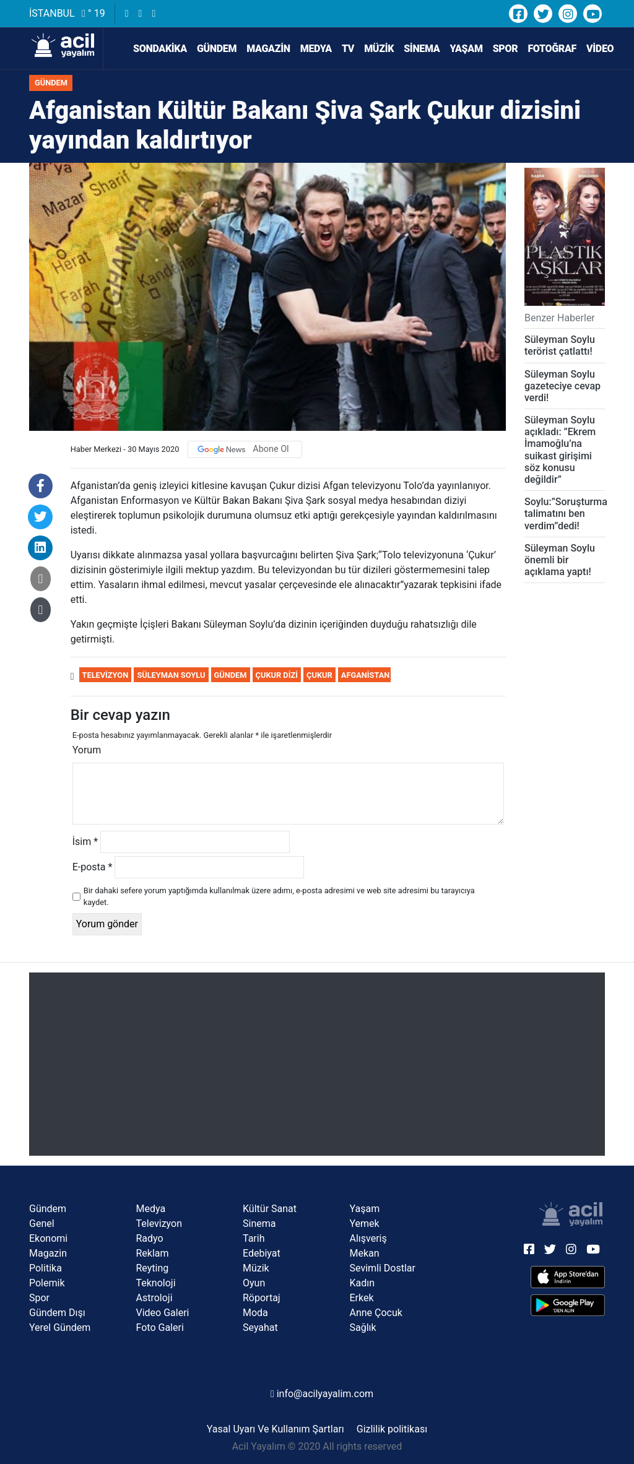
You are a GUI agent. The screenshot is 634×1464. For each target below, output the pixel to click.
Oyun (254, 1283)
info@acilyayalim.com (322, 1394)
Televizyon (105, 675)
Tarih (254, 1238)
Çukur (319, 675)
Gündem (217, 48)
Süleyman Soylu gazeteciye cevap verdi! (562, 386)
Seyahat (260, 1327)
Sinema (422, 48)
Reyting (152, 1268)
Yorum (87, 750)
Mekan (365, 1253)
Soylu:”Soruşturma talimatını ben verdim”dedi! (565, 513)
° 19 (93, 13)
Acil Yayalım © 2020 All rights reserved (317, 1446)
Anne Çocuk (376, 1313)
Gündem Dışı (57, 1313)
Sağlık (363, 1327)
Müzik (379, 48)
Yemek (365, 1223)
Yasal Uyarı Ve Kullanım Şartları (275, 1429)
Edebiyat (261, 1253)
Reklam (152, 1253)
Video (600, 48)
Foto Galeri (160, 1327)
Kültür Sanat (270, 1209)
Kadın (362, 1283)
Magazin (268, 48)
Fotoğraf (552, 48)
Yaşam (465, 48)
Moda (255, 1313)
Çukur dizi (277, 675)
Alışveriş (368, 1238)
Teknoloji (156, 1283)
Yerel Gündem (59, 1327)
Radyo (149, 1238)
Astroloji (154, 1298)
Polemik (47, 1283)
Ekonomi (48, 1238)
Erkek (362, 1298)
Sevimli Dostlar (382, 1268)
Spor (505, 48)
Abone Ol (271, 449)
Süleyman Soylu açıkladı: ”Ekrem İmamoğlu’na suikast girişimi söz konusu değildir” (560, 449)
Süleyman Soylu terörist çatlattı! (559, 345)
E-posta (92, 867)
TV (348, 48)
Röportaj (261, 1298)
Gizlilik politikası (392, 1429)
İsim (85, 841)
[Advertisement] (317, 1064)
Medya (316, 48)
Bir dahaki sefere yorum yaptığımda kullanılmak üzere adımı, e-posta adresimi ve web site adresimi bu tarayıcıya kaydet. (279, 896)
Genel (41, 1223)
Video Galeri (162, 1313)
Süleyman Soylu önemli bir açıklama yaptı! (559, 560)
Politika (45, 1268)
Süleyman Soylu (171, 675)
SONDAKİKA (153, 49)
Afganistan (365, 675)
